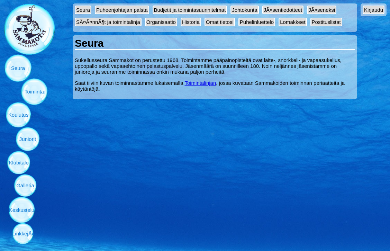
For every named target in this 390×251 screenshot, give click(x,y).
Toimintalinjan (200, 83)
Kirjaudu (373, 10)
